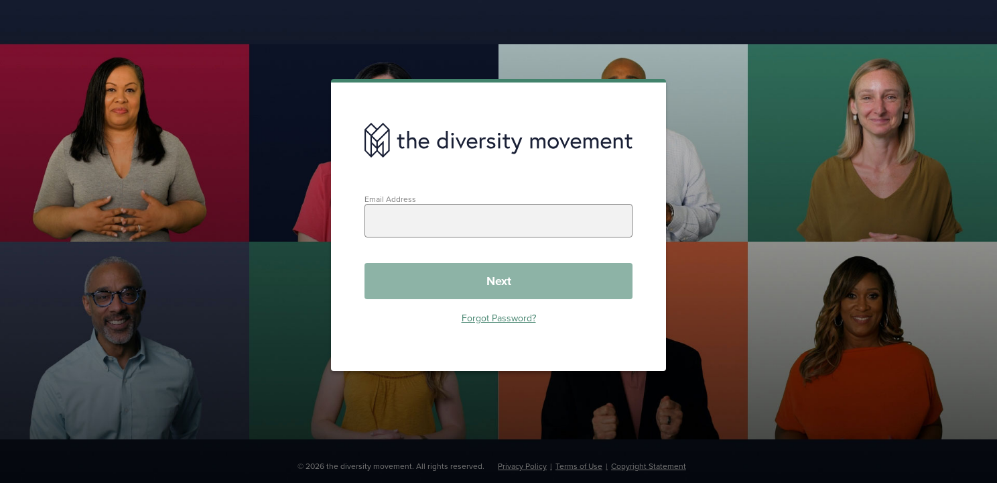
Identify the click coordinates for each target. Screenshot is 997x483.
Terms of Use (578, 466)
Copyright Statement (648, 466)
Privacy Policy (522, 466)
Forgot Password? (499, 318)
